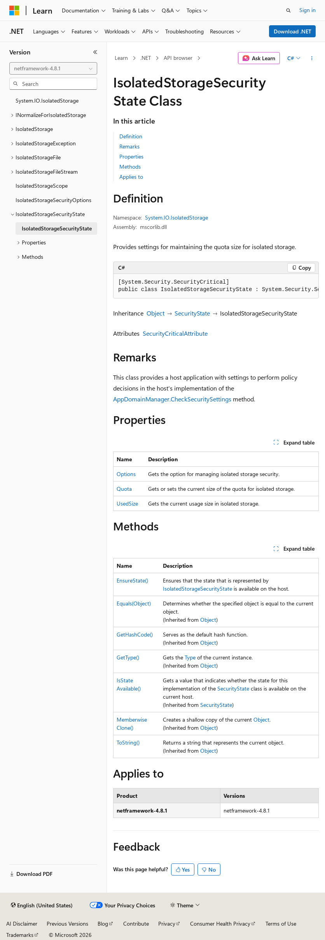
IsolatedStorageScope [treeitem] (42, 185)
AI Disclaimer (21, 923)
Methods (130, 166)
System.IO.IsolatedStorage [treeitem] (47, 100)
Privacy (166, 923)
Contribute (136, 923)
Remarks (129, 146)
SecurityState (192, 313)
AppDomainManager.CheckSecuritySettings (172, 399)
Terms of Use (281, 923)
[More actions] (312, 58)
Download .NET (292, 31)
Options (126, 474)
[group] (216, 286)
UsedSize (127, 503)
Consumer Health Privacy (220, 923)
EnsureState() (132, 580)
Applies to (131, 176)
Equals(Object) (134, 603)
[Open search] (288, 10)
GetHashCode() (135, 634)
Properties (131, 156)
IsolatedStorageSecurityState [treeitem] (57, 228)
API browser (178, 57)
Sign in (307, 10)
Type (190, 657)
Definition (130, 136)
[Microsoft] (14, 10)
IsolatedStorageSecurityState (197, 588)
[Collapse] (95, 52)
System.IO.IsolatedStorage (176, 217)
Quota (124, 488)
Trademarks (19, 934)
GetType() (128, 657)
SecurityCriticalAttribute (175, 333)
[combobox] (53, 68)
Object (155, 313)
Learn (121, 57)
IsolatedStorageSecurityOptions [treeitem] (53, 200)
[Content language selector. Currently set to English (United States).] (41, 905)
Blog (103, 923)
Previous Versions (67, 923)
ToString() (128, 742)
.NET (145, 57)
